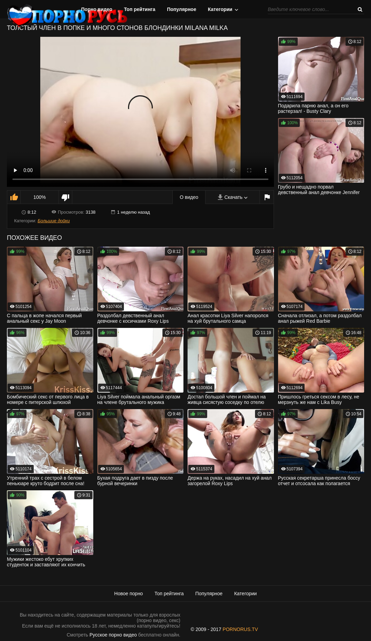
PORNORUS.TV (240, 629)
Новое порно (128, 593)
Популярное (181, 9)
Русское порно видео (113, 635)
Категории (220, 9)
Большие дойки (54, 220)
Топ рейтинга (139, 9)
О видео (189, 197)
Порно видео (97, 9)
